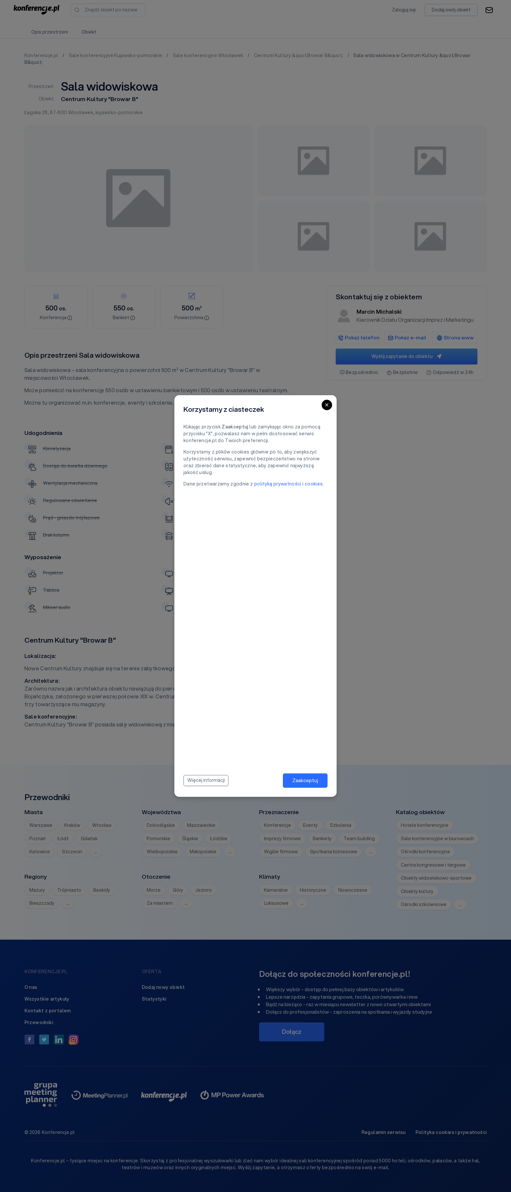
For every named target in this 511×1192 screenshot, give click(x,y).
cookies (314, 484)
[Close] (327, 405)
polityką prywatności (277, 484)
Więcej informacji (206, 780)
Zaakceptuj (305, 780)
